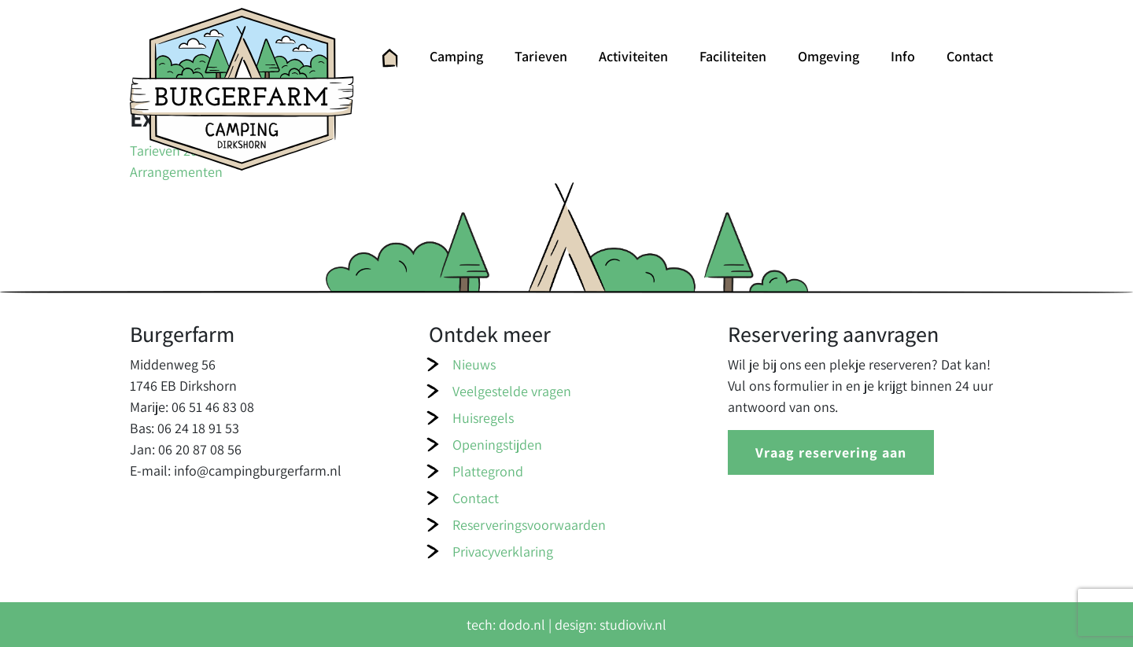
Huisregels (483, 418)
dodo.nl (522, 625)
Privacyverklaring (502, 551)
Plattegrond (487, 471)
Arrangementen (176, 172)
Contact (970, 56)
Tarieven (541, 56)
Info (903, 56)
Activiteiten (633, 56)
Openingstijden (497, 445)
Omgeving (828, 56)
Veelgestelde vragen (511, 391)
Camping (456, 56)
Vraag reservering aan (830, 452)
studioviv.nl (633, 625)
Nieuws (474, 364)
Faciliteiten (732, 56)
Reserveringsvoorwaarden (529, 525)
